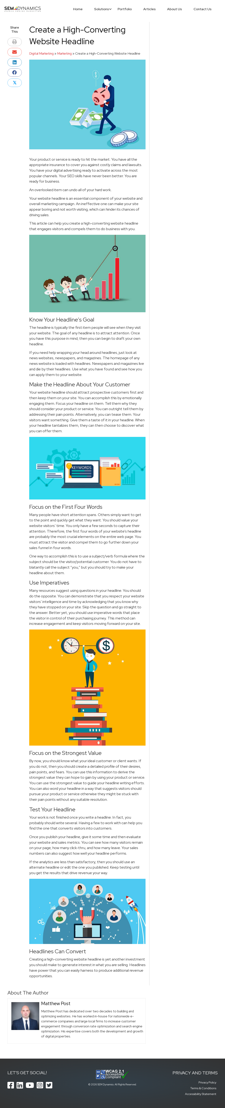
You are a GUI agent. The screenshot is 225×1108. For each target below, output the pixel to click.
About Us (174, 9)
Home (77, 9)
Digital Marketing (41, 53)
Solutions (101, 9)
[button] (109, 9)
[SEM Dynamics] (22, 9)
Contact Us (202, 9)
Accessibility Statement (200, 1094)
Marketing (64, 53)
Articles (149, 9)
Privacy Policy (207, 1082)
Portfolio (124, 9)
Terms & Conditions (203, 1088)
